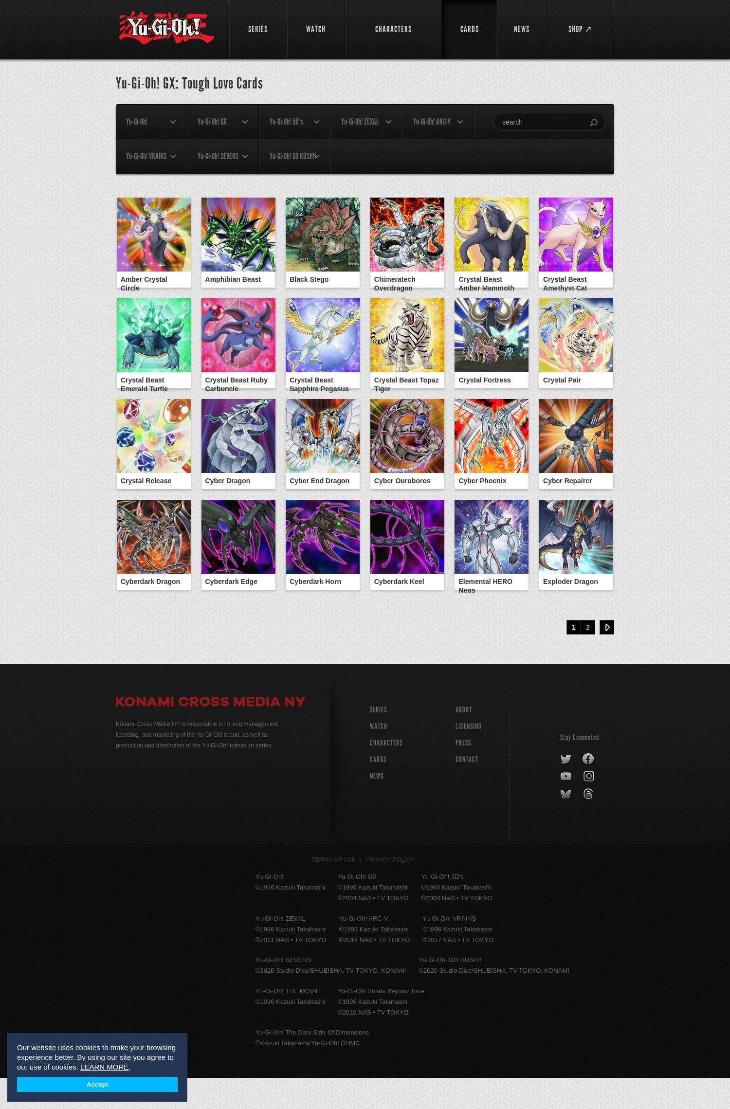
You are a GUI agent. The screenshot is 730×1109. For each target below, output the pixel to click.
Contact (467, 790)
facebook (589, 790)
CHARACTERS (386, 774)
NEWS (376, 807)
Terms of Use (334, 891)
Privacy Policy (390, 891)
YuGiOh (166, 28)
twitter (566, 790)
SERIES (378, 740)
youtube (567, 808)
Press (463, 774)
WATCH (378, 757)
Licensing (469, 757)
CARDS (378, 790)
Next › (607, 658)
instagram (590, 808)
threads (590, 825)
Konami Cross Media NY (211, 734)
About (464, 740)
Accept (97, 1084)
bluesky (567, 825)
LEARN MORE (104, 1067)
